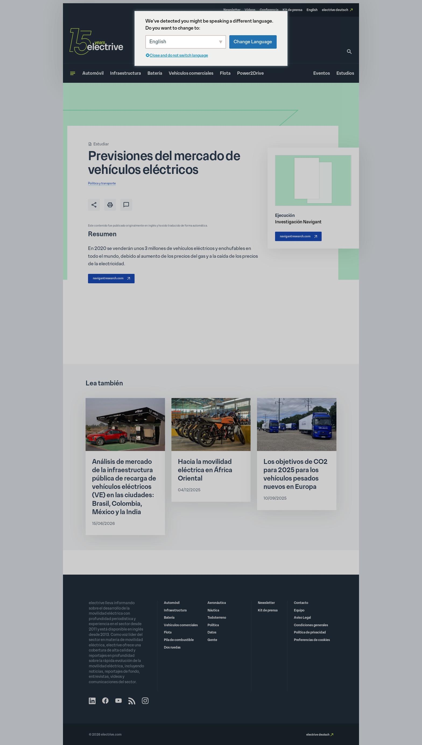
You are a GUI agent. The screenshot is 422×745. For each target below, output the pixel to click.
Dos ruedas (172, 646)
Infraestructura (125, 73)
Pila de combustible (179, 639)
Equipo (299, 609)
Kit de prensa (292, 10)
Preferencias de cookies (312, 639)
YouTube (120, 700)
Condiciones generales (311, 624)
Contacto (301, 602)
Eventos (321, 73)
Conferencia (269, 10)
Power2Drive (250, 73)
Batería (154, 73)
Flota (225, 73)
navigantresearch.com (115, 280)
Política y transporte (106, 182)
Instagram (148, 700)
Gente (212, 639)
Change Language (253, 42)
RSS (134, 700)
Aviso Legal (302, 617)
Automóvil (93, 73)
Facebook (106, 700)
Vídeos (250, 10)
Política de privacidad (310, 632)
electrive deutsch (335, 10)
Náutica (213, 609)
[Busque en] (349, 51)
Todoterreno (217, 617)
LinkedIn (92, 700)
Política (213, 624)
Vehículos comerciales (191, 73)
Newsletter (231, 10)
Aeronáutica (217, 602)
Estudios (345, 73)
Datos (212, 632)
